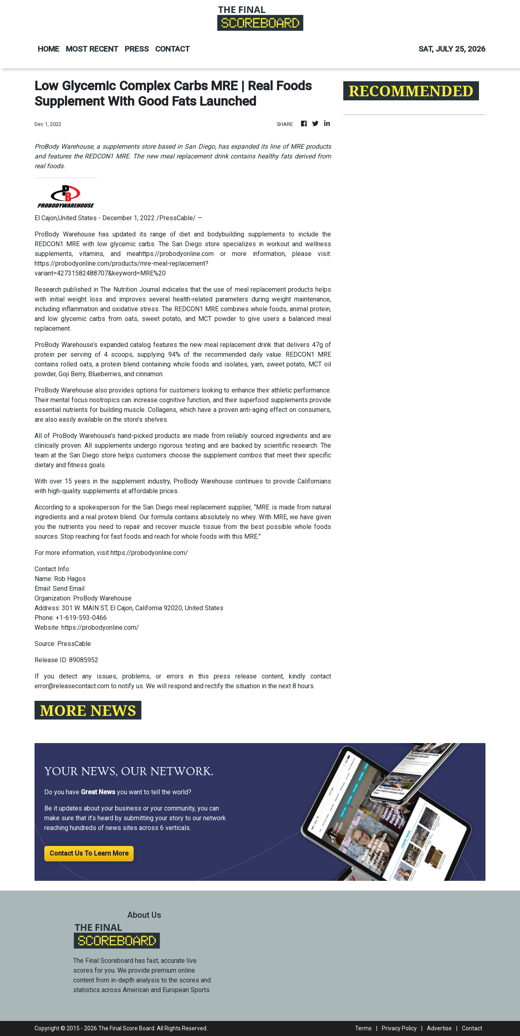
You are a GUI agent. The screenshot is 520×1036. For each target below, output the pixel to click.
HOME (48, 49)
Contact (472, 1028)
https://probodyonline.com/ (149, 553)
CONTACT (172, 49)
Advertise (439, 1028)
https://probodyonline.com (176, 254)
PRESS (137, 49)
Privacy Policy (399, 1028)
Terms (363, 1028)
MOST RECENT (92, 49)
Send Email (68, 588)
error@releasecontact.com (72, 686)
